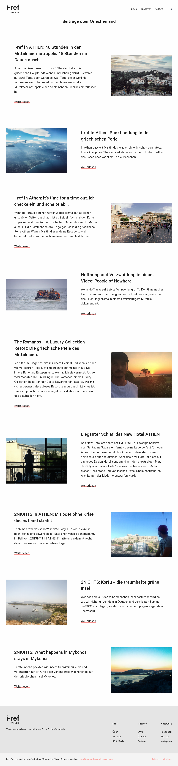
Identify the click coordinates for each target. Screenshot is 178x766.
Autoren (116, 737)
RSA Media (118, 741)
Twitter (165, 737)
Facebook (166, 732)
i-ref (12, 9)
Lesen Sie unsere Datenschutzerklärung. (96, 759)
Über (115, 732)
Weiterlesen (21, 102)
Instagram (166, 741)
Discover (146, 9)
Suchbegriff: (171, 9)
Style (134, 9)
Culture (159, 9)
